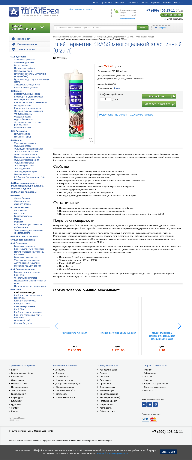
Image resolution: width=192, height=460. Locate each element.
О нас (95, 2)
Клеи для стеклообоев (25, 300)
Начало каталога (70, 37)
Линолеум (60, 370)
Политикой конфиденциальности (112, 453)
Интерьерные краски (24, 99)
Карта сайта (105, 408)
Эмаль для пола (22, 168)
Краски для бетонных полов (27, 108)
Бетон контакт (21, 65)
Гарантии (155, 2)
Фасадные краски (22, 105)
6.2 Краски (16, 91)
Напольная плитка (65, 380)
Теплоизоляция (18, 390)
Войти (70, 9)
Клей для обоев (22, 303)
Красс (117, 88)
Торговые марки (107, 387)
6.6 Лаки (15, 195)
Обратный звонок (172, 14)
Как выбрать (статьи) (110, 397)
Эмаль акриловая (23, 146)
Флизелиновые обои (65, 390)
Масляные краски (22, 127)
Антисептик (19, 213)
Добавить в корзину (157, 103)
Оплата (144, 2)
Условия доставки (127, 19)
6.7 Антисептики (19, 207)
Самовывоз (132, 2)
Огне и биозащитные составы (28, 224)
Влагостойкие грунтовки (26, 87)
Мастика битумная (23, 323)
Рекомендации (107, 390)
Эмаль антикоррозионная (26, 160)
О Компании (150, 373)
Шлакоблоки (17, 376)
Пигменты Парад (22, 137)
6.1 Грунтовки (18, 56)
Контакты (178, 2)
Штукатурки (16, 397)
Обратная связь (107, 411)
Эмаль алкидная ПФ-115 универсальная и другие (26, 152)
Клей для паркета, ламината (28, 312)
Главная (57, 37)
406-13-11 (160, 10)
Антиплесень (20, 210)
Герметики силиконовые (26, 257)
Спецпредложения (109, 394)
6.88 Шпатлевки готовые (24, 236)
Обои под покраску (65, 387)
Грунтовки (16, 404)
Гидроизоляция (18, 394)
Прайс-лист (106, 2)
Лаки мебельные (22, 198)
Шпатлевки (16, 401)
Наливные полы (19, 383)
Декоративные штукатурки (68, 383)
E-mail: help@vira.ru (173, 19)
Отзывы (167, 2)
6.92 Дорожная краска (22, 239)
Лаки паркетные (22, 201)
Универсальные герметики (27, 260)
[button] (179, 326)
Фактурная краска (23, 114)
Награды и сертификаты (156, 383)
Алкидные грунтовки (24, 62)
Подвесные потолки (65, 397)
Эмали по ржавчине (24, 165)
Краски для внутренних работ (28, 97)
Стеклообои (61, 394)
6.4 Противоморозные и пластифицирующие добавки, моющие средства (27, 186)
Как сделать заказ (108, 370)
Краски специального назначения (30, 102)
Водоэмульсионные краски (27, 94)
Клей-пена (19, 275)
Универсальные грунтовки (27, 84)
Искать (143, 28)
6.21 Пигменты (18, 131)
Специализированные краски (28, 111)
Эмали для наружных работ (27, 157)
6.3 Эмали (16, 140)
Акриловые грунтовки (24, 59)
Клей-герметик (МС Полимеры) (29, 249)
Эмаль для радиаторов (25, 171)
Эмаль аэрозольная (24, 163)
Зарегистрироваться (83, 9)
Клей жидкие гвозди (24, 292)
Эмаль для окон (22, 174)
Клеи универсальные (24, 306)
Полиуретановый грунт (25, 68)
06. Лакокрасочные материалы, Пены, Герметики (101, 37)
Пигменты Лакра (22, 134)
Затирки (15, 408)
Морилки (18, 222)
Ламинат (60, 373)
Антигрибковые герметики (27, 263)
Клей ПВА (19, 309)
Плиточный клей (22, 320)
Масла (17, 219)
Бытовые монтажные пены (27, 272)
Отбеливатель (21, 227)
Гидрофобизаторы (23, 216)
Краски (14, 411)
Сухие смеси (17, 380)
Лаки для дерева (22, 204)
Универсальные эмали (25, 143)
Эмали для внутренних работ (28, 149)
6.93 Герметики (18, 243)
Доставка (119, 2)
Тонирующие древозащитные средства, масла (28, 231)
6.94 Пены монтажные (22, 269)
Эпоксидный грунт (23, 71)
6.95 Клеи (15, 289)
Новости (148, 380)
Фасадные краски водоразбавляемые (23, 118)
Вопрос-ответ (106, 404)
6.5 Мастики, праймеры (23, 192)
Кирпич (14, 370)
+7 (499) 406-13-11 (167, 432)
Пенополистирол (19, 387)
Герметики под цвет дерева (27, 266)
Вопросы (162, 28)
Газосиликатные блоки (22, 373)
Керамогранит (62, 376)
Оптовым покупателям (155, 387)
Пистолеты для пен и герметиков (30, 286)
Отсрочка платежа (143, 114)
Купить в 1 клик (156, 96)
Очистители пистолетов (25, 278)
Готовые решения (108, 401)
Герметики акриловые (25, 246)
